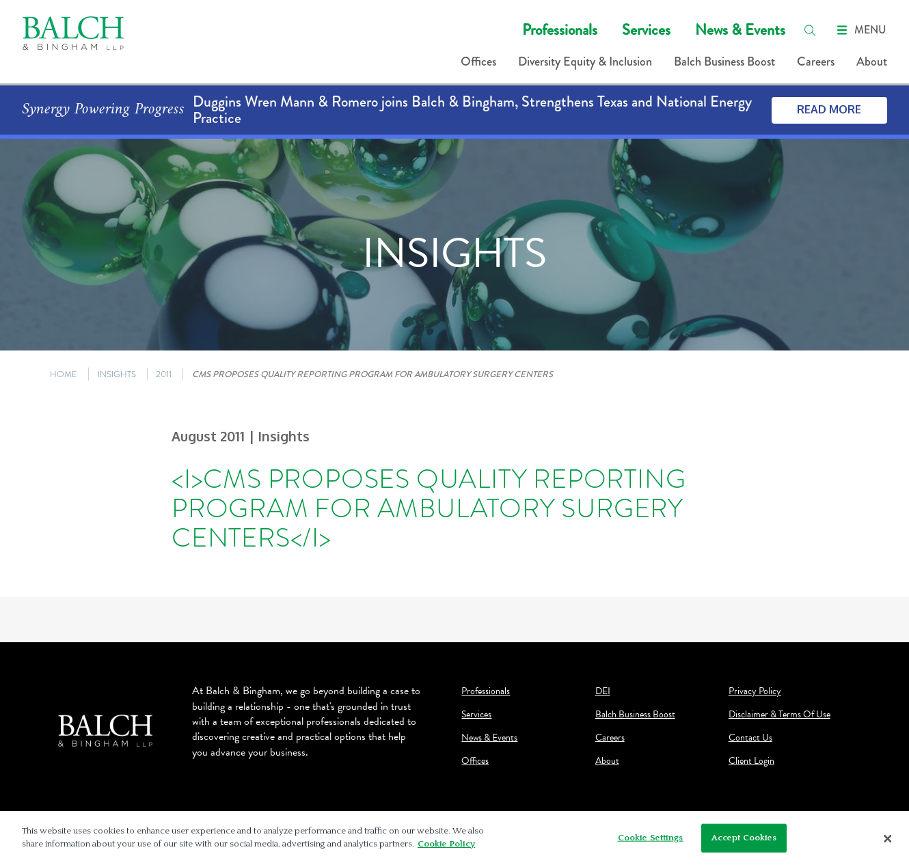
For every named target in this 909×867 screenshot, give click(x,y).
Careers (816, 61)
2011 (164, 374)
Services (646, 29)
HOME (63, 374)
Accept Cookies (744, 837)
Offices (478, 61)
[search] (810, 30)
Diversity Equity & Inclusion (585, 61)
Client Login (751, 761)
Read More (829, 109)
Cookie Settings (650, 837)
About (871, 61)
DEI (602, 691)
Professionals (559, 29)
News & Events (740, 29)
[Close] (888, 839)
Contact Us (750, 738)
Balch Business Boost (724, 61)
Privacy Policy (755, 691)
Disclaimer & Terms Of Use (779, 714)
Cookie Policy (446, 844)
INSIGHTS (117, 374)
